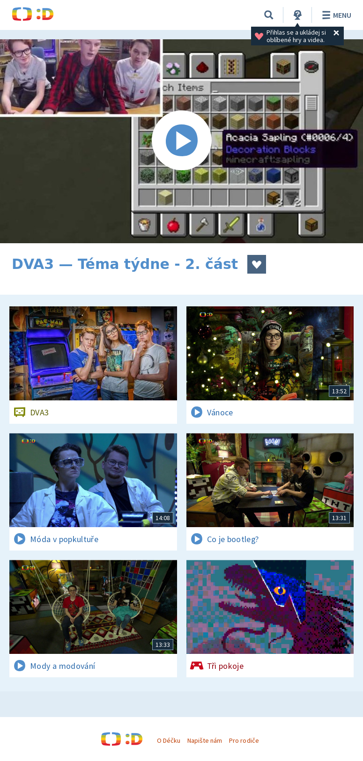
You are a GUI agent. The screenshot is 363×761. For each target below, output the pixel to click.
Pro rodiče (244, 740)
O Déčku (168, 740)
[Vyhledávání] (269, 15)
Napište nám (204, 740)
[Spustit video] (181, 141)
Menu (335, 15)
